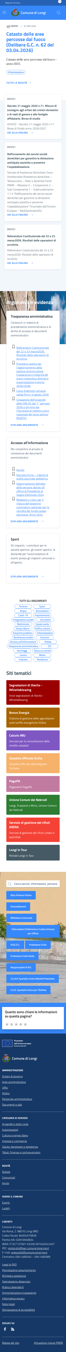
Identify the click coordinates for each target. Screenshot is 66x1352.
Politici (6, 1093)
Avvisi (5, 1183)
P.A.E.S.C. (15, 944)
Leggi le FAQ (9, 1264)
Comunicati (8, 1177)
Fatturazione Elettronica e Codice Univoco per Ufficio (33, 931)
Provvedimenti (18, 906)
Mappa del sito (10, 1343)
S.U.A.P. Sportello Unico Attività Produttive (33, 978)
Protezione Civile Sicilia (22, 956)
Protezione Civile (37, 944)
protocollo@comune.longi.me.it (29, 1252)
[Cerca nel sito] (58, 13)
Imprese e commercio (14, 1141)
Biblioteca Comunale (21, 918)
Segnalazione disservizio (16, 1281)
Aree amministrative (14, 1082)
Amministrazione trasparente (19, 1293)
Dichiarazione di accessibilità (18, 1310)
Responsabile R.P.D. (21, 967)
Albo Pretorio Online (21, 895)
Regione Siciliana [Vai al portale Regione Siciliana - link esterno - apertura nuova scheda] (12, 2)
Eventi (6, 1202)
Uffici (5, 1087)
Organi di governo (12, 1076)
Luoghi (6, 1208)
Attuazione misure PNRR (48, 1343)
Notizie (6, 1172)
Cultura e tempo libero (15, 1135)
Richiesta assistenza (14, 1276)
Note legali (8, 1304)
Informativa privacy (13, 1298)
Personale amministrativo (17, 1099)
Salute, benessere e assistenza (20, 1147)
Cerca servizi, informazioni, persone (35, 884)
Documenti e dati (12, 1104)
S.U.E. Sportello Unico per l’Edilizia (28, 990)
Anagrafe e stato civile (15, 1124)
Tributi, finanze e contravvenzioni (21, 1152)
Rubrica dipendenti (13, 1287)
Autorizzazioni (10, 1130)
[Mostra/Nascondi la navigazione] (4, 12)
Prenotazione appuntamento (19, 1270)
